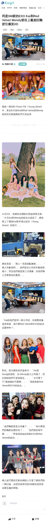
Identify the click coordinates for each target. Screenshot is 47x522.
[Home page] (8, 3)
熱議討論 (32, 8)
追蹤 (22, 64)
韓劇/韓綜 (23, 8)
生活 (39, 8)
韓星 (15, 8)
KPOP (9, 8)
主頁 (3, 8)
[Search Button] (43, 8)
